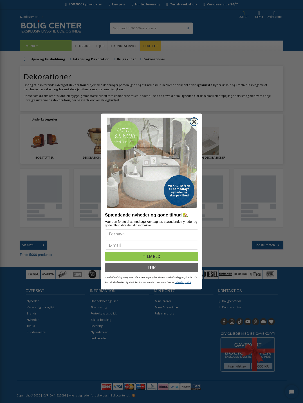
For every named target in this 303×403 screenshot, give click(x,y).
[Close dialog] (194, 122)
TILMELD (151, 256)
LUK (152, 267)
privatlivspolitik (183, 282)
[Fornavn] (151, 233)
